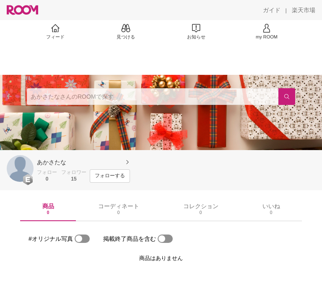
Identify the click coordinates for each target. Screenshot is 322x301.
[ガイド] (271, 10)
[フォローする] (110, 176)
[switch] (82, 239)
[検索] (286, 96)
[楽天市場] (303, 10)
